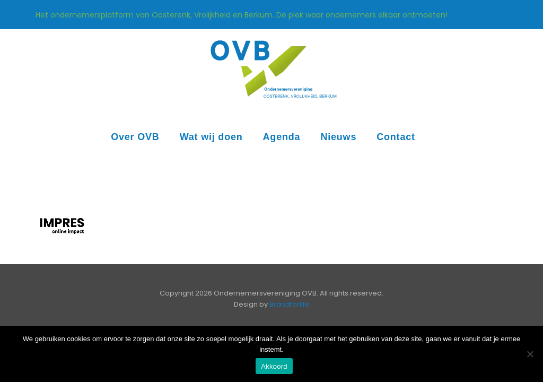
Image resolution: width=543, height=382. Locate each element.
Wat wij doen (211, 137)
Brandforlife (289, 304)
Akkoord (274, 366)
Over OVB (135, 137)
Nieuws (338, 137)
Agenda (282, 137)
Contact (395, 137)
